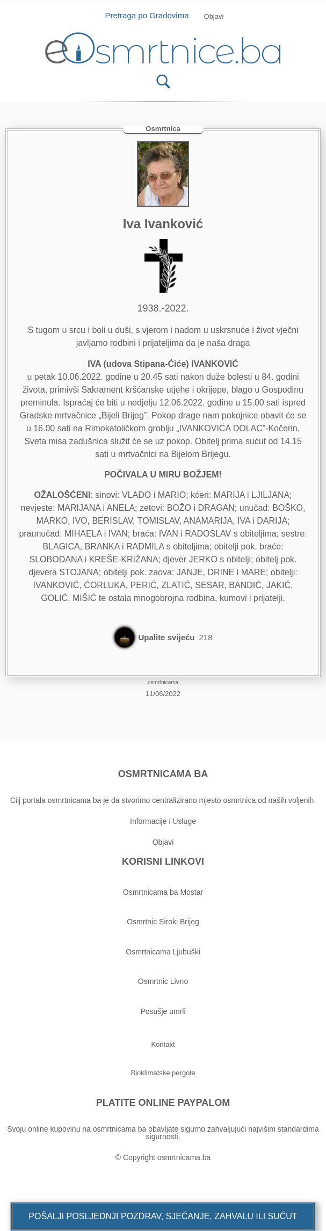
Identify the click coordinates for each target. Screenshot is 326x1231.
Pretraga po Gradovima (151, 15)
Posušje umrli (162, 1011)
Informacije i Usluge (163, 821)
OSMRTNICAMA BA (163, 774)
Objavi (163, 842)
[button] (162, 1216)
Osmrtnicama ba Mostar (163, 892)
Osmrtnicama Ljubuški (163, 951)
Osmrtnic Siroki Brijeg (163, 921)
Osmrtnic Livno (163, 981)
